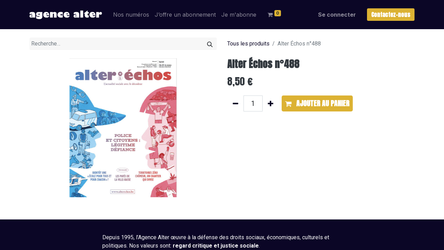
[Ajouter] (270, 103)
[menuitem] (131, 15)
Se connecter (337, 14)
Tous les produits (248, 43)
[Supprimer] (235, 103)
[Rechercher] (210, 44)
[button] (317, 103)
